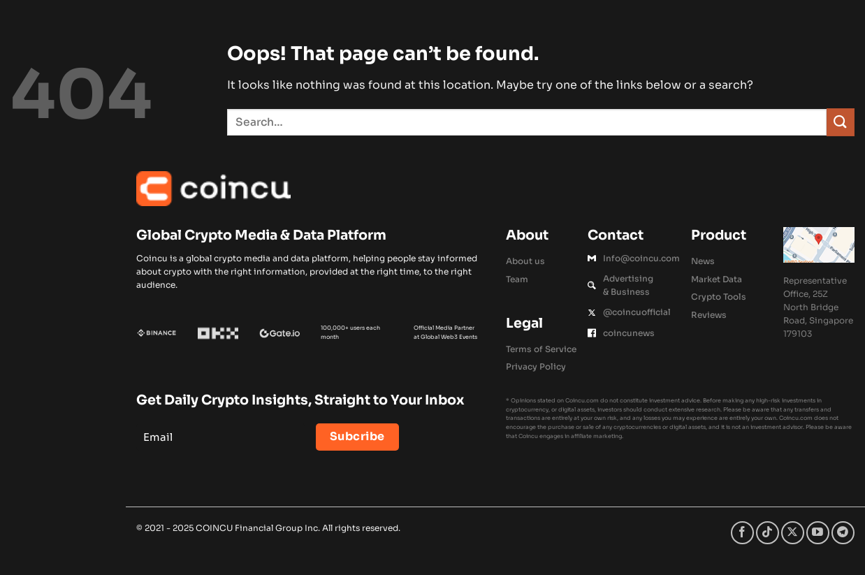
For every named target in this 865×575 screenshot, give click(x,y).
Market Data (716, 279)
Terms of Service (541, 349)
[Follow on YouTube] (817, 532)
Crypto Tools (718, 296)
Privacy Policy (536, 366)
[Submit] (841, 122)
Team (517, 279)
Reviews (709, 315)
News (703, 261)
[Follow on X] (792, 532)
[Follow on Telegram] (843, 532)
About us (525, 261)
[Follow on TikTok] (767, 532)
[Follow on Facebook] (742, 532)
